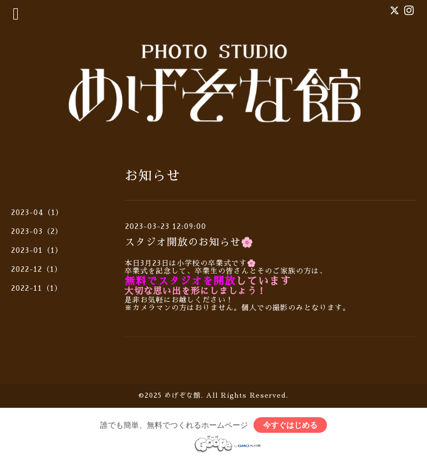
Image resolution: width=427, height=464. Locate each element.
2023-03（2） (37, 231)
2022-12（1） (36, 269)
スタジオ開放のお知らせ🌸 (189, 242)
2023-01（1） (37, 250)
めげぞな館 (183, 395)
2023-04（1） (37, 212)
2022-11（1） (36, 288)
